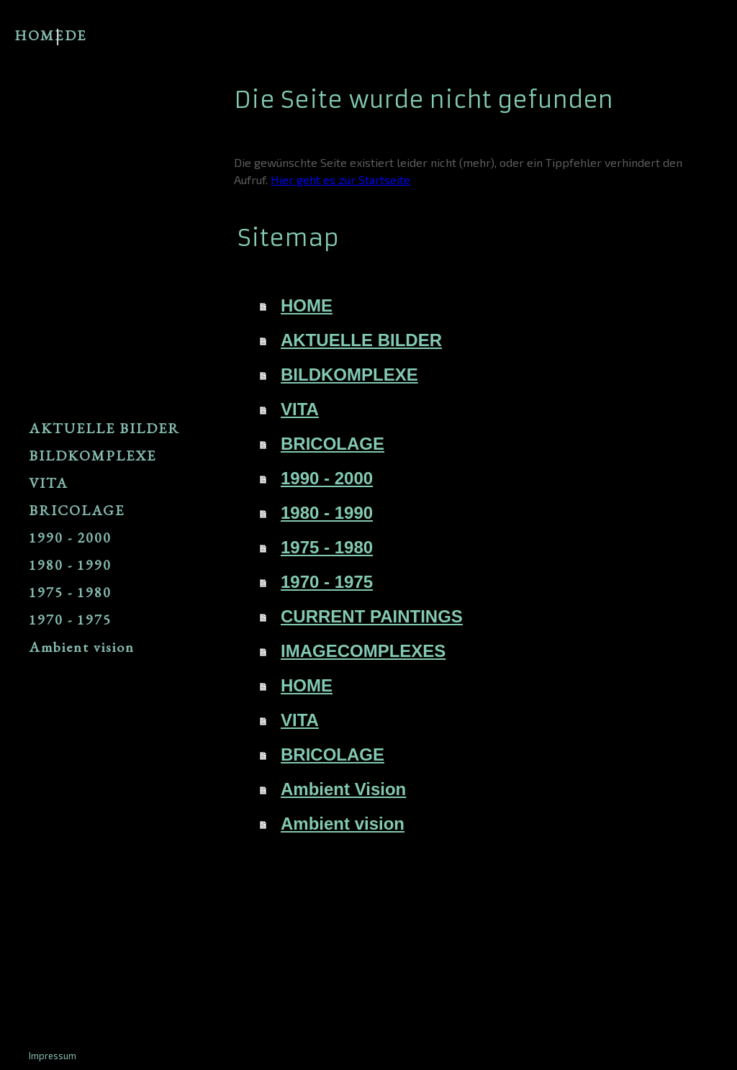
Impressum (52, 1055)
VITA (48, 482)
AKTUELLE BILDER (104, 428)
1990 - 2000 (70, 537)
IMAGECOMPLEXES (363, 651)
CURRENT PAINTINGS (372, 616)
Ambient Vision (343, 789)
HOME (39, 35)
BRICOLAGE (77, 510)
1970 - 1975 (70, 619)
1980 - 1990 (70, 565)
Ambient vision (82, 647)
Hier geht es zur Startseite (340, 179)
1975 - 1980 (70, 592)
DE (75, 35)
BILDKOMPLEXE (92, 455)
